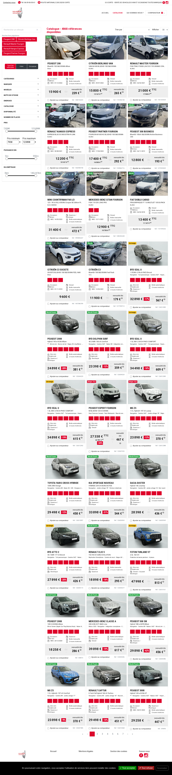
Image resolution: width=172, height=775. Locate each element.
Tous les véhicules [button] (10, 66)
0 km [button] (21, 66)
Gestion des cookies (118, 751)
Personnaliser (162, 768)
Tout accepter (127, 768)
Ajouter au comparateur (59, 100)
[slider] (6, 131)
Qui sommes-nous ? (135, 13)
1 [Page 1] (92, 734)
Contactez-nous (9, 2)
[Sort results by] (136, 29)
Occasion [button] (32, 66)
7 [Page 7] (122, 734)
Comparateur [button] (155, 13)
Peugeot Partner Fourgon (14, 53)
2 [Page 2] (97, 734)
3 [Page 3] (102, 734)
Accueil (105, 13)
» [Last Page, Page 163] (132, 734)
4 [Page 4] (107, 734)
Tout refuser (146, 768)
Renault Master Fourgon (14, 44)
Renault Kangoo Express (14, 49)
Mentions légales (86, 751)
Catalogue (118, 13)
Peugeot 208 (9, 39)
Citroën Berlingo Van (26, 39)
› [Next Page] (127, 734)
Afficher (155, 30)
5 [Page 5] (112, 734)
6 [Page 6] (117, 734)
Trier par (118, 30)
